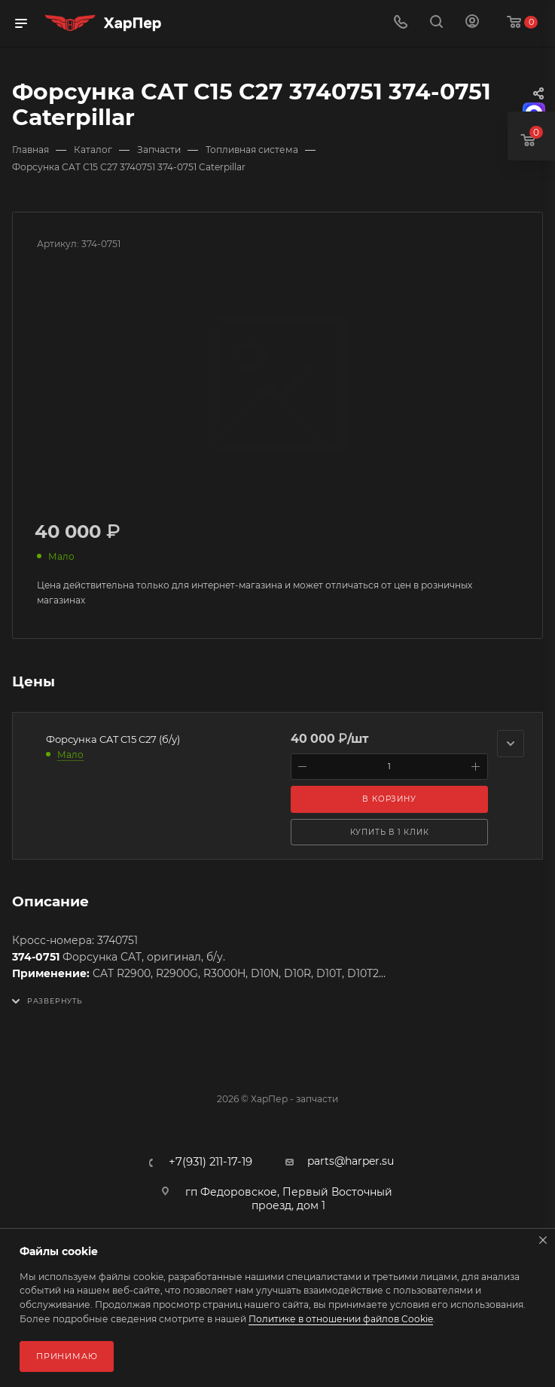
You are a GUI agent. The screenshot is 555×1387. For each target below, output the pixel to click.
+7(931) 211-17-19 (210, 1162)
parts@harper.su (350, 1161)
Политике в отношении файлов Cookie (341, 1318)
